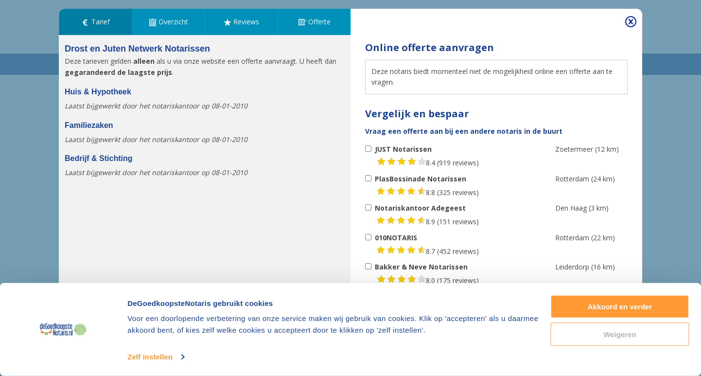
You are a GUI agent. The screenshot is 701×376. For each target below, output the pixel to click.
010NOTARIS (396, 237)
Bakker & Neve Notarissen (421, 266)
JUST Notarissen (403, 149)
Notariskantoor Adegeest (420, 208)
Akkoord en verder (620, 307)
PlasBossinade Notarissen (420, 178)
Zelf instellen (150, 357)
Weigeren (619, 334)
